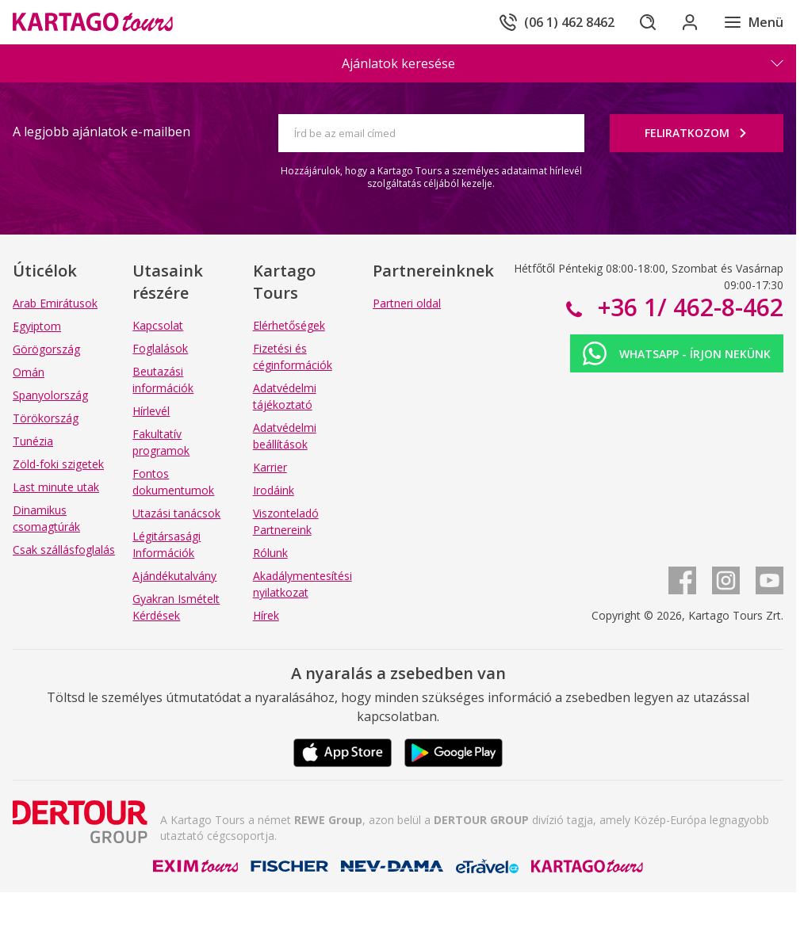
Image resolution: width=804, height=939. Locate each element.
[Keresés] (643, 22)
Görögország (46, 349)
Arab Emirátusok (55, 303)
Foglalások (160, 348)
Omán (28, 372)
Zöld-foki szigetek (58, 463)
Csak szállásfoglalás (64, 549)
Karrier (270, 467)
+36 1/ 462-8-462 (687, 307)
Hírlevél (151, 410)
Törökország (45, 418)
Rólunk (270, 552)
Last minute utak (56, 486)
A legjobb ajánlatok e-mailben (101, 131)
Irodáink (273, 490)
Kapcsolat (157, 325)
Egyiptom (37, 326)
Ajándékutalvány (174, 575)
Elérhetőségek (289, 325)
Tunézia (33, 441)
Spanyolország (50, 395)
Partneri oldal (407, 303)
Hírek (266, 615)
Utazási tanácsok (176, 513)
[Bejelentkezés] (688, 22)
